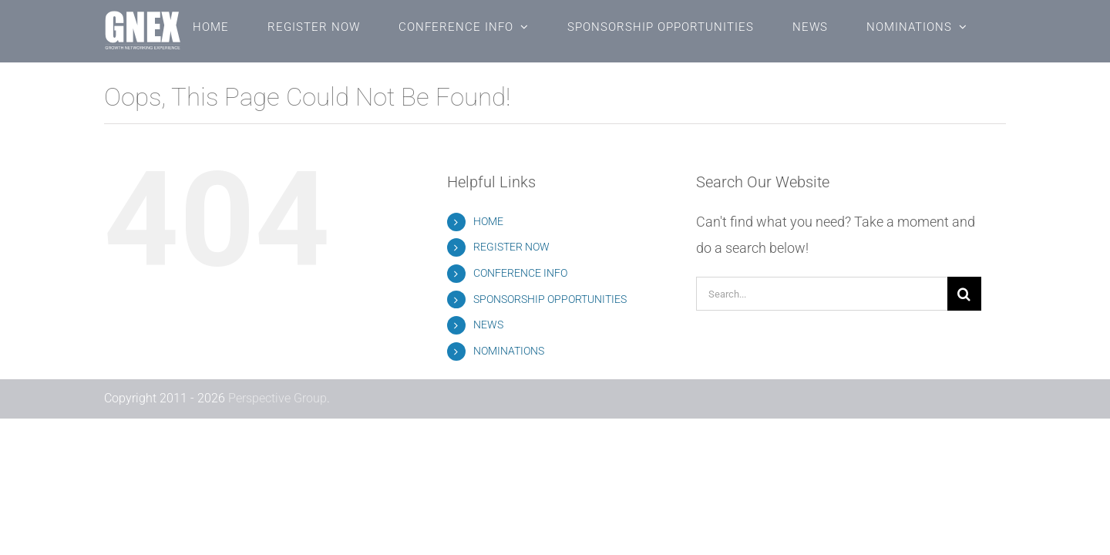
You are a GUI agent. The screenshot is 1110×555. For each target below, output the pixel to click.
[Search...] (821, 294)
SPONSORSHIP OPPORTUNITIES (550, 299)
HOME (488, 221)
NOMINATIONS (508, 351)
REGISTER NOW (511, 246)
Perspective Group (277, 398)
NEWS (488, 324)
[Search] (964, 294)
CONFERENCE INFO (520, 273)
